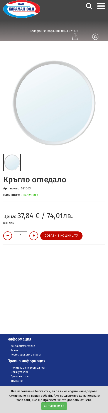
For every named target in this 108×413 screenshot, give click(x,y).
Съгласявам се (54, 406)
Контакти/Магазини (23, 345)
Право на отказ (20, 376)
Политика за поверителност (28, 367)
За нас (15, 350)
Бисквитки (17, 380)
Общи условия (20, 372)
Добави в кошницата (61, 236)
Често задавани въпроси (26, 354)
